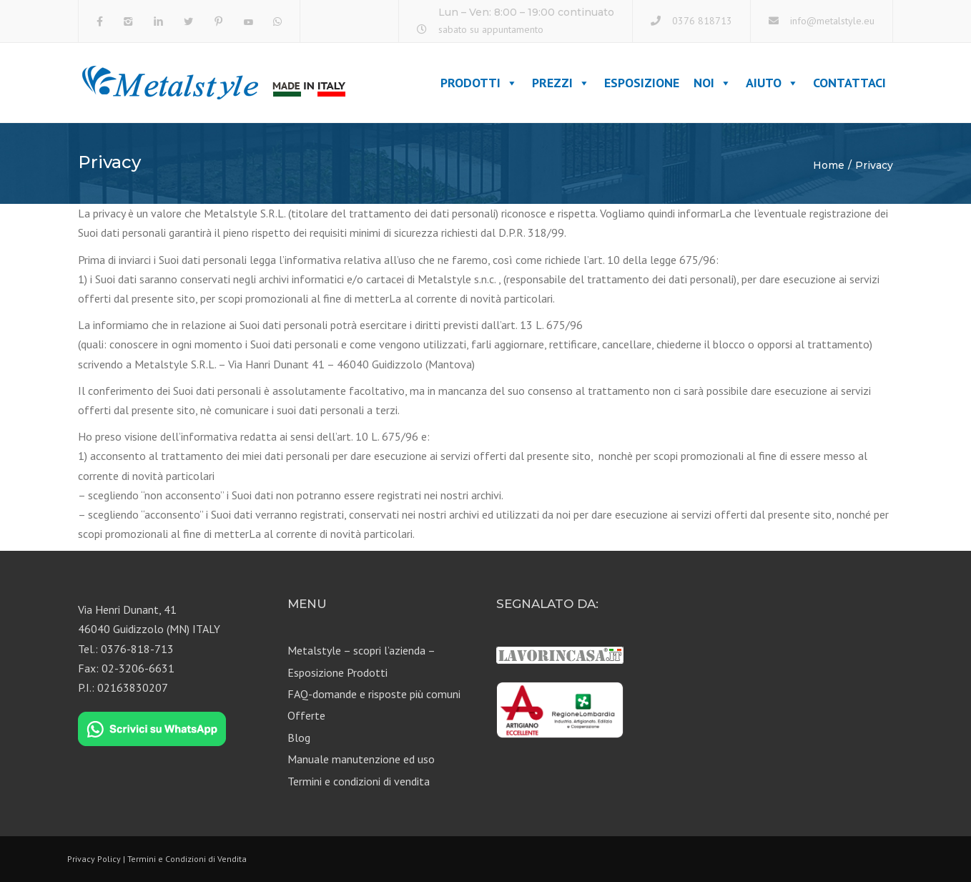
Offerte (306, 715)
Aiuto (772, 82)
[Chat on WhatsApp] (152, 729)
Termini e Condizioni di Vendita (187, 858)
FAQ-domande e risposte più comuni (373, 694)
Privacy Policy (94, 858)
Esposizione (641, 82)
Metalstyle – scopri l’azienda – (361, 650)
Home (828, 165)
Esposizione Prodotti (337, 672)
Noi (712, 82)
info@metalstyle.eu (832, 20)
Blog (298, 737)
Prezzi (561, 82)
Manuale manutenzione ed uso (361, 759)
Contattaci (849, 82)
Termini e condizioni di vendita (358, 781)
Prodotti (479, 82)
